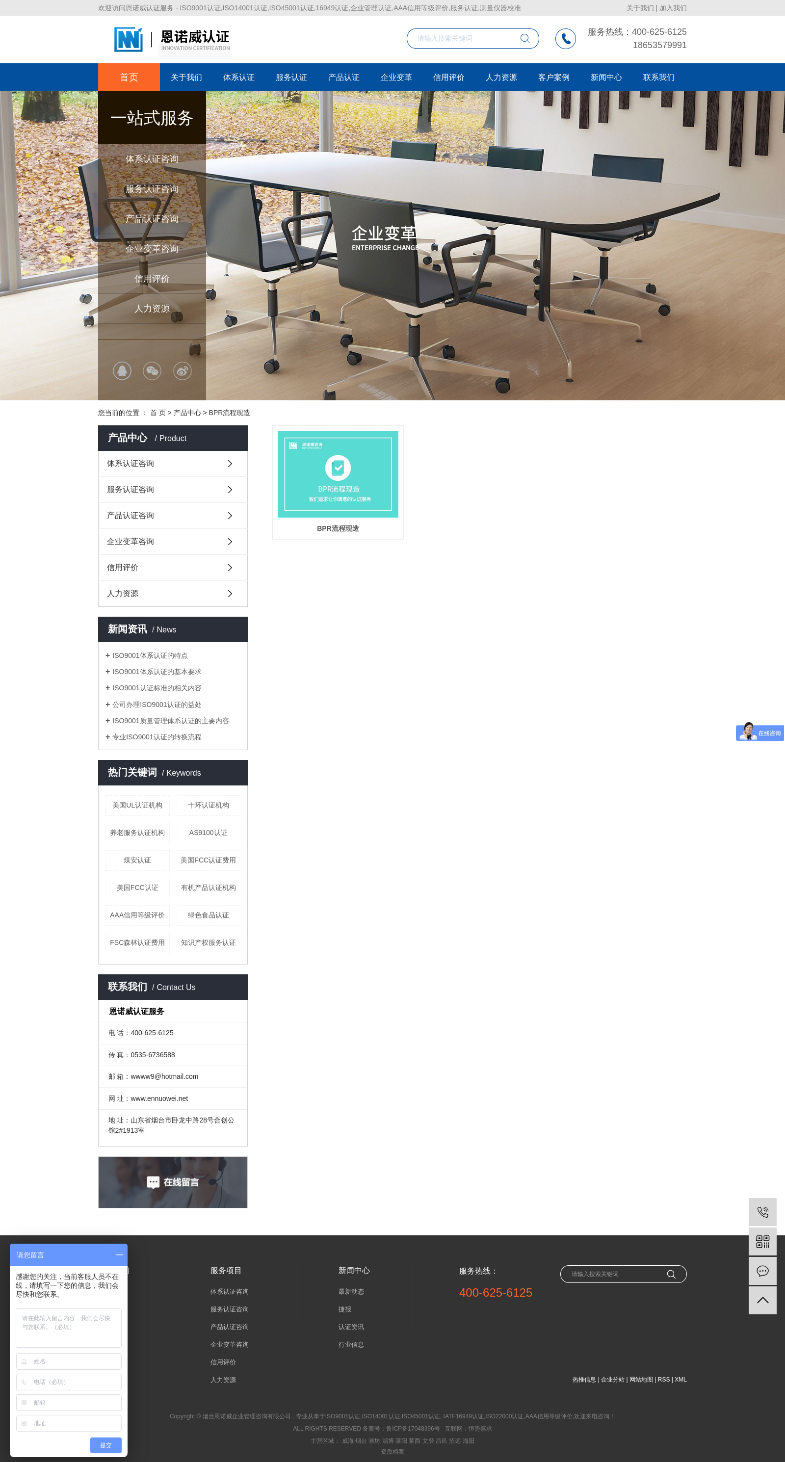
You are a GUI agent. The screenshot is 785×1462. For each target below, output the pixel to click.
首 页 (158, 413)
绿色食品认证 (208, 915)
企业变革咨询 (152, 249)
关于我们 (640, 8)
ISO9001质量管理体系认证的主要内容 (170, 721)
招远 (455, 1440)
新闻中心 (606, 77)
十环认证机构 (208, 805)
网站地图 (641, 1379)
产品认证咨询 (152, 219)
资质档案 (392, 1451)
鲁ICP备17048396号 (413, 1428)
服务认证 (291, 77)
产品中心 (187, 413)
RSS (664, 1379)
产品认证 (344, 77)
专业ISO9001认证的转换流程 (156, 737)
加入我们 (673, 8)
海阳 (468, 1440)
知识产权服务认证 (208, 942)
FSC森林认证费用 (137, 942)
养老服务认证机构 (137, 832)
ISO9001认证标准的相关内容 (156, 688)
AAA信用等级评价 (137, 915)
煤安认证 (137, 860)
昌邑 (441, 1440)
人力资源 (152, 308)
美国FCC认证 (137, 887)
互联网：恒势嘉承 (468, 1428)
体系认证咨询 (152, 159)
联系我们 (659, 77)
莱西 (414, 1440)
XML (681, 1379)
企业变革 (396, 77)
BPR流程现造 (230, 413)
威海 (348, 1440)
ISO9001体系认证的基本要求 (156, 672)
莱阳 (401, 1440)
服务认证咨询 (152, 189)
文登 (428, 1440)
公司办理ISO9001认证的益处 (156, 704)
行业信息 (351, 1344)
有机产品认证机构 (208, 887)
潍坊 (374, 1440)
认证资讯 (351, 1327)
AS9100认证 (208, 832)
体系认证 (239, 77)
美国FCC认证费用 (208, 860)
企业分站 (613, 1379)
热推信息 (584, 1379)
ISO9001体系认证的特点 (149, 655)
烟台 (361, 1440)
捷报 (345, 1309)
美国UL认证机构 (137, 805)
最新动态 (351, 1291)
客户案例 (554, 77)
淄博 (388, 1440)
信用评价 (152, 279)
